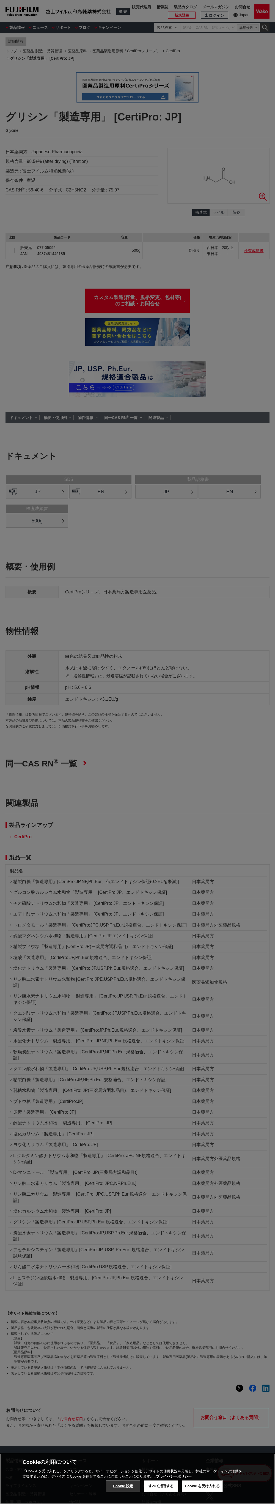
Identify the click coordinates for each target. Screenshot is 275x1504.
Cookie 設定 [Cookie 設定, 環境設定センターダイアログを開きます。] (123, 1486)
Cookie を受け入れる (202, 1486)
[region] (137, 1478)
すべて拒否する (161, 1486)
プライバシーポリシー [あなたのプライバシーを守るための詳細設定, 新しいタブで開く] (174, 1476)
